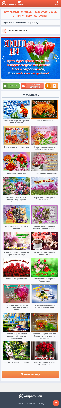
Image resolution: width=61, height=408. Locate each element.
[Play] (4, 31)
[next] (58, 58)
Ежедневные (20, 23)
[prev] (3, 58)
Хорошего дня (34, 23)
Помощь (41, 404)
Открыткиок (7, 23)
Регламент (31, 404)
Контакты (20, 404)
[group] (30, 30)
